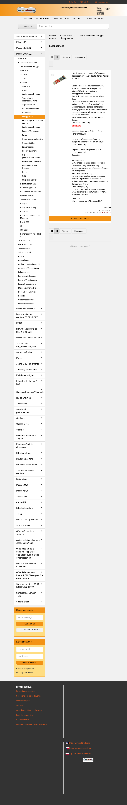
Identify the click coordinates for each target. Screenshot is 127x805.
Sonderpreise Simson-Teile (26, 594)
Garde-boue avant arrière (32, 139)
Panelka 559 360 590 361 (30, 192)
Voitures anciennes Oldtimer (25, 472)
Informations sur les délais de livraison (31, 724)
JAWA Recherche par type (28, 66)
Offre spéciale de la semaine (25, 533)
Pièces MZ (21, 42)
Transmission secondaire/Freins (29, 99)
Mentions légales (23, 701)
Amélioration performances (22, 411)
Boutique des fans (24, 459)
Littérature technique (26, 304)
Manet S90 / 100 (25, 244)
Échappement (28, 117)
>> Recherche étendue (29, 630)
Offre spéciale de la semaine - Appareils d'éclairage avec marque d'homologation (27, 553)
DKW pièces (21, 479)
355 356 (23, 78)
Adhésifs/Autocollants (26, 369)
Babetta (23, 82)
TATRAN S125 (24, 240)
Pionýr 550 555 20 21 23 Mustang (30, 216)
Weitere (28, 18)
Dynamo (25, 90)
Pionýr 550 (24, 211)
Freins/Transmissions (27, 284)
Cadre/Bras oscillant (30, 109)
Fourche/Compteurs (30, 131)
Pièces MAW (22, 491)
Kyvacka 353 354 (27, 196)
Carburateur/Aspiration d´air (30, 264)
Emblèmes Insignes (25, 375)
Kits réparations (23, 453)
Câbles (21, 256)
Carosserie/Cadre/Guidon (28, 268)
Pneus (19, 358)
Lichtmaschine (28, 147)
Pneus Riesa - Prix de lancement (26, 565)
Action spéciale (23, 525)
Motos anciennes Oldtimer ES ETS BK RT (27, 316)
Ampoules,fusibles (24, 352)
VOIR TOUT (23, 59)
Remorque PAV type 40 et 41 (30, 235)
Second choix (22, 601)
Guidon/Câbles (28, 143)
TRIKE (19, 514)
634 (21, 226)
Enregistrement (101, 2)
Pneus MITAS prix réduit (27, 519)
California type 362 (28, 188)
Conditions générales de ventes (28, 696)
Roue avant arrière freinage (29, 166)
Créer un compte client (25, 669)
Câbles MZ (21, 502)
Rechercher (71, 2)
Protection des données (25, 691)
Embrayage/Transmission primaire (32, 122)
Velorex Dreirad (24, 252)
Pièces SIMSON (23, 48)
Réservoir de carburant (31, 161)
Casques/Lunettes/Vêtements (30, 392)
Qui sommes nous (94, 18)
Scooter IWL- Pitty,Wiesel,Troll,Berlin (26, 345)
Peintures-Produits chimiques (24, 446)
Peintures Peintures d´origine (26, 437)
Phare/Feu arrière (29, 151)
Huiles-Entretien (23, 398)
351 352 (23, 74)
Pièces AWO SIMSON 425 (28, 337)
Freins (24, 135)
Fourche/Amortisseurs (27, 280)
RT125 (19, 323)
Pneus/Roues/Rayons (27, 292)
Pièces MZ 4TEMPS (25, 308)
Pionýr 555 (24, 222)
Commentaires (61, 18)
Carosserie (26, 113)
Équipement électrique (31, 94)
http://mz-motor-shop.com (80, 753)
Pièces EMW (22, 485)
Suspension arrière (29, 180)
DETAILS (76, 125)
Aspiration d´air (28, 105)
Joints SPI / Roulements (27, 364)
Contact (19, 705)
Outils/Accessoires (26, 300)
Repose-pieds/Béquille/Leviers (31, 156)
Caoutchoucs (23, 260)
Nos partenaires (22, 720)
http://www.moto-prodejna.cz (81, 748)
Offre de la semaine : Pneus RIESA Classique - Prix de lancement (29, 575)
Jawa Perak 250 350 (28, 200)
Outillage (20, 418)
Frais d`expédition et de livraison (29, 710)
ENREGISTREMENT (29, 663)
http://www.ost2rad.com (79, 743)
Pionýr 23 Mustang (28, 207)
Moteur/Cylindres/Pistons (28, 288)
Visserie (20, 430)
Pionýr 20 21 (25, 204)
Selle (24, 176)
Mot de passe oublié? (24, 673)
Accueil (77, 18)
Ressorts (22, 296)
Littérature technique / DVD (26, 382)
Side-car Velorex (24, 248)
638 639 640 (25, 230)
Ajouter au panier (80, 218)
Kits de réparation (24, 508)
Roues (24, 172)
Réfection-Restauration (27, 464)
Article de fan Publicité (26, 36)
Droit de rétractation (24, 715)
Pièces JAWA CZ (24, 54)
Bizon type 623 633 (28, 184)
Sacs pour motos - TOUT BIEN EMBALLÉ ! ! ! (27, 585)
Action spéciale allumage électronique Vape (28, 541)
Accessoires (21, 403)
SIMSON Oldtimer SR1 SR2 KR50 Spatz (26, 330)
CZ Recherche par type (27, 63)
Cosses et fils (22, 424)
